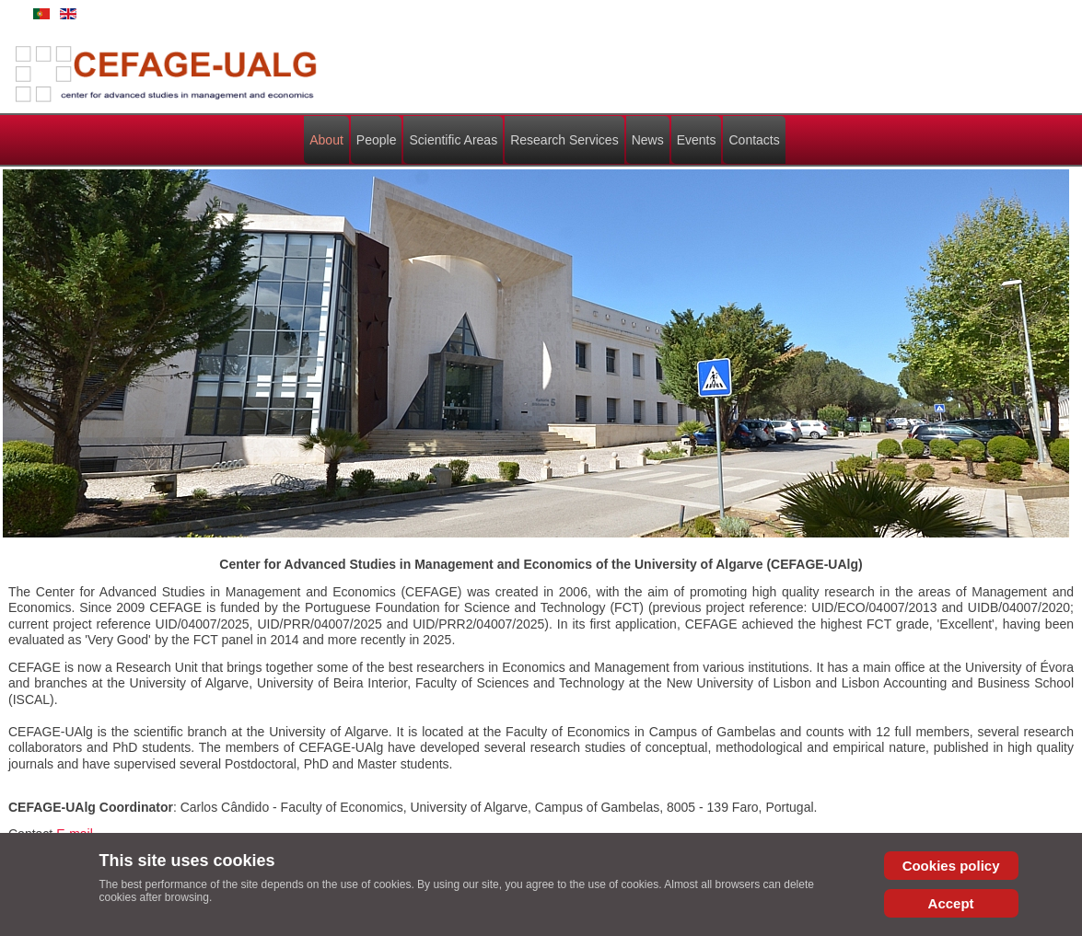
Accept (951, 903)
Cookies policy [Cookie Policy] (951, 865)
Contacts (753, 140)
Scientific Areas (453, 140)
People (376, 140)
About (326, 140)
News (648, 140)
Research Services (564, 140)
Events (696, 140)
